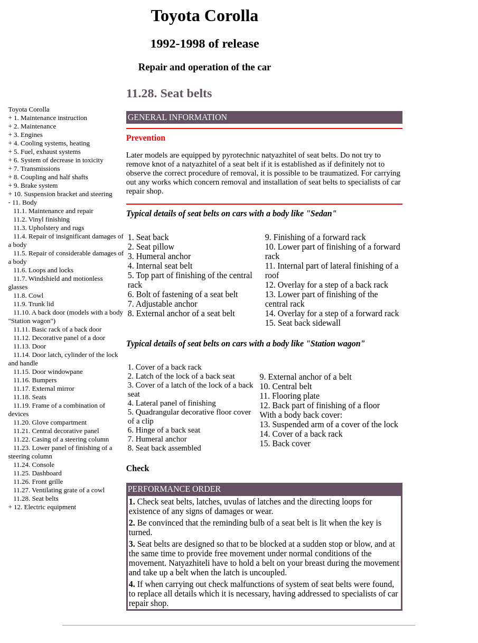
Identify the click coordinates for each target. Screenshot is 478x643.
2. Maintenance (35, 126)
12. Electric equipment (45, 507)
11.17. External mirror (43, 388)
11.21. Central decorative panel (56, 431)
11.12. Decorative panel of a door (59, 338)
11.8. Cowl (28, 295)
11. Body (24, 202)
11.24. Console (33, 465)
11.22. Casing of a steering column (61, 439)
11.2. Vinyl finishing (41, 219)
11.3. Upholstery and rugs (48, 228)
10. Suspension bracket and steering (63, 194)
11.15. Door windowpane (48, 371)
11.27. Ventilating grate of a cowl (59, 490)
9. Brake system (36, 185)
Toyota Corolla (28, 109)
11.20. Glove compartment (50, 422)
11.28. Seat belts (35, 498)
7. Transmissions (37, 168)
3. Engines (28, 135)
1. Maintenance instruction (50, 118)
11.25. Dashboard (37, 473)
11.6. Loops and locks (43, 270)
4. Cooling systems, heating (52, 143)
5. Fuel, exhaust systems (47, 151)
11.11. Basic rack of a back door (57, 329)
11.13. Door (29, 346)
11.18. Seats (29, 397)
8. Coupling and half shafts (51, 177)
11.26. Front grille (38, 481)
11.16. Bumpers (35, 380)
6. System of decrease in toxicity (59, 160)
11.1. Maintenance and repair (53, 211)
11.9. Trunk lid (33, 304)
